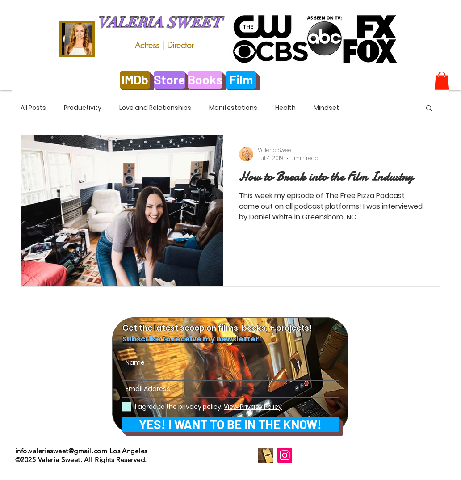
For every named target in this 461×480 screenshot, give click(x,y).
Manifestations (233, 108)
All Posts (33, 108)
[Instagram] (284, 455)
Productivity (82, 108)
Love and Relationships (155, 108)
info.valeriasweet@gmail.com (61, 450)
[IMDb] (135, 80)
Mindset (326, 108)
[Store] (169, 80)
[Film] (241, 80)
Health (285, 108)
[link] (441, 81)
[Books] (205, 80)
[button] (429, 109)
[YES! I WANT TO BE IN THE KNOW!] (230, 424)
